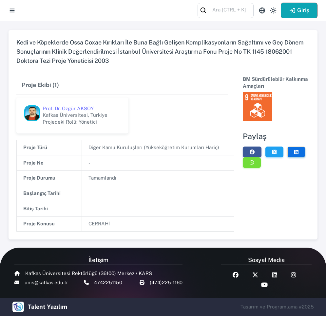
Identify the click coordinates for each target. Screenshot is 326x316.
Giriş (299, 10)
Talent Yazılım (47, 306)
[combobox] (225, 10)
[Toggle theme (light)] (273, 10)
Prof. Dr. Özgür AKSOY (68, 108)
